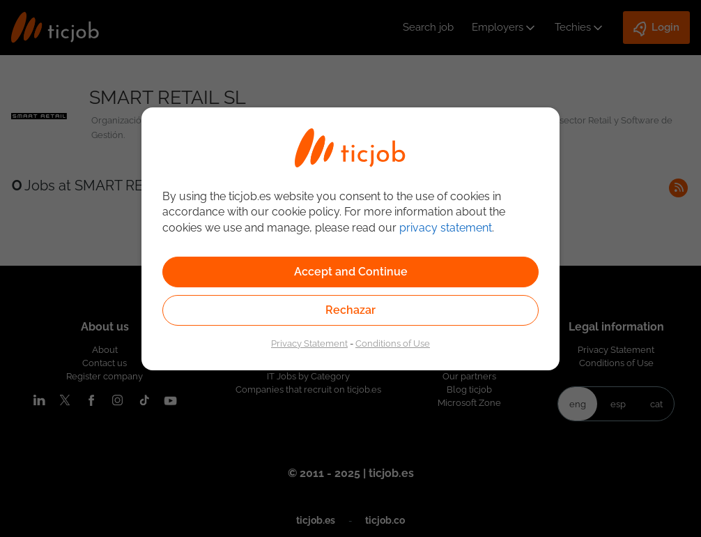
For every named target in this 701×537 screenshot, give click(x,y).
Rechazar (350, 310)
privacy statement (445, 227)
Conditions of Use (392, 343)
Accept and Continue (351, 271)
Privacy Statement (309, 343)
